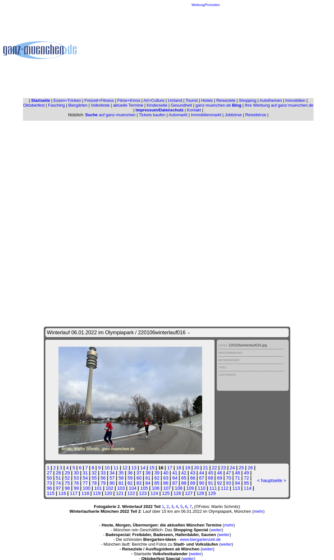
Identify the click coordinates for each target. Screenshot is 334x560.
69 (219, 478)
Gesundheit (181, 105)
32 (94, 472)
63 (165, 478)
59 (130, 478)
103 (121, 488)
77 (85, 483)
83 (138, 483)
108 (178, 488)
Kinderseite (157, 105)
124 (154, 493)
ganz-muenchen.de (218, 105)
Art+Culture (153, 100)
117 (74, 493)
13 (133, 467)
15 (151, 467)
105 (144, 488)
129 (212, 493)
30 (76, 472)
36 (130, 472)
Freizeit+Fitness (99, 100)
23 (223, 467)
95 (246, 483)
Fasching (56, 105)
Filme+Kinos (128, 100)
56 (103, 478)
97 (58, 488)
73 (49, 483)
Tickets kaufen (152, 114)
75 (67, 483)
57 (112, 478)
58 (121, 478)
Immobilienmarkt (206, 114)
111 (213, 488)
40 (165, 472)
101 (98, 488)
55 (94, 478)
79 (103, 483)
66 (192, 478)
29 (67, 472)
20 (196, 467)
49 (246, 472)
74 (58, 483)
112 (225, 488)
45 (210, 472)
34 (112, 472)
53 (76, 478)
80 (112, 483)
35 (121, 472)
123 (143, 493)
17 (169, 467)
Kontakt (194, 110)
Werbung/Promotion (206, 5)
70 (228, 478)
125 (166, 493)
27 (49, 472)
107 (167, 488)
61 (147, 478)
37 (138, 472)
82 (130, 483)
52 (67, 478)
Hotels (207, 100)
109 (190, 488)
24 (232, 467)
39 (156, 472)
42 (183, 472)
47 (228, 472)
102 (109, 488)
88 (183, 483)
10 (107, 467)
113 (236, 488)
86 (165, 483)
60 (138, 478)
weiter (216, 529)
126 (177, 493)
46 (219, 472)
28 (58, 472)
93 (228, 483)
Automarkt (178, 114)
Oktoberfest (34, 105)
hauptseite (271, 480)
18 (178, 467)
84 (147, 483)
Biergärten (77, 105)
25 (241, 467)
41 (174, 472)
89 (192, 483)
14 (142, 467)
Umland (175, 100)
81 (121, 483)
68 (210, 478)
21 (205, 467)
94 (237, 483)
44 (201, 472)
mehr (258, 511)
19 (187, 467)
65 (183, 478)
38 (147, 472)
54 (85, 478)
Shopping (247, 100)
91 (210, 483)
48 (237, 472)
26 (250, 467)
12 (124, 467)
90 (201, 483)
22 (214, 467)
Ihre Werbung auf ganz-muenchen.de (279, 105)
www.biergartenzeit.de (200, 539)
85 (156, 483)
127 (189, 493)
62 (156, 478)
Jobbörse (233, 114)
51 (58, 478)
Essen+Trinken (67, 100)
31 (85, 472)
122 (131, 493)
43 (192, 472)
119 (97, 493)
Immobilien (295, 100)
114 (248, 488)
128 (200, 493)
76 (76, 483)
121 (120, 493)
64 (174, 478)
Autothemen (271, 100)
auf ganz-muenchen (110, 114)
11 (115, 467)
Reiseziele (225, 100)
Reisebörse (255, 114)
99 (76, 488)
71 (237, 478)
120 (108, 493)
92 (219, 483)
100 (86, 488)
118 (85, 493)
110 (201, 488)
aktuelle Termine (128, 105)
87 (174, 483)
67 (201, 478)
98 (67, 488)
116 (62, 493)
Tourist (192, 100)
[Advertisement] (206, 51)
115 (51, 493)
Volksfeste (100, 105)
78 (94, 483)
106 (155, 488)
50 (49, 478)
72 (246, 478)
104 (132, 488)
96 (49, 488)
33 (103, 472)
